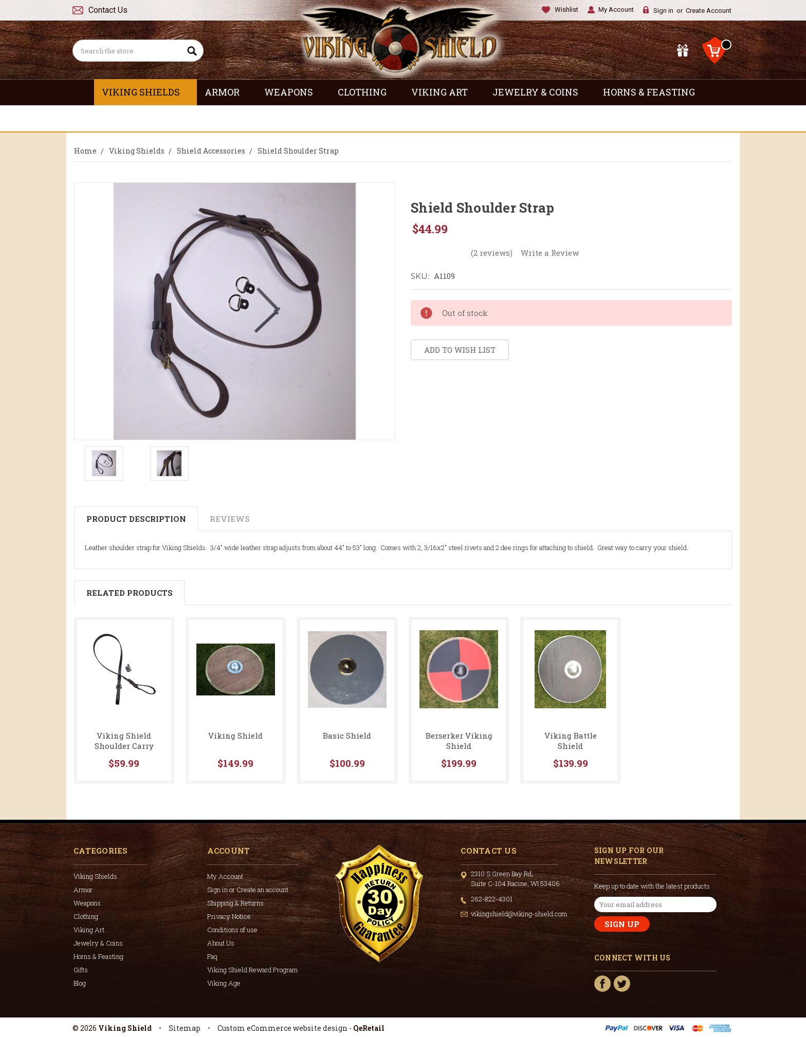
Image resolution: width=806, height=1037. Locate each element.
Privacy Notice (229, 916)
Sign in (663, 10)
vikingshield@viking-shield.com (519, 913)
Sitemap (184, 1028)
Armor (227, 92)
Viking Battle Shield (570, 740)
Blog (80, 983)
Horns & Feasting (653, 92)
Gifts (403, 118)
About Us (220, 943)
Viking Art (444, 92)
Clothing (367, 92)
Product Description (136, 519)
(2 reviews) (491, 253)
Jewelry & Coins (540, 92)
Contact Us (107, 10)
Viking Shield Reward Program (252, 969)
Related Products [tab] (129, 593)
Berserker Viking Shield (459, 740)
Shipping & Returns (235, 903)
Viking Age (224, 983)
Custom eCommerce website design (282, 1028)
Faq (212, 956)
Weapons (293, 92)
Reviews (230, 519)
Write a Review (550, 253)
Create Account (708, 10)
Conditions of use (232, 929)
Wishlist (566, 9)
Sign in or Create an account (247, 889)
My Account (616, 9)
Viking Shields (145, 92)
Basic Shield (347, 735)
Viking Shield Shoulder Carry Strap (124, 745)
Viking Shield (235, 735)
